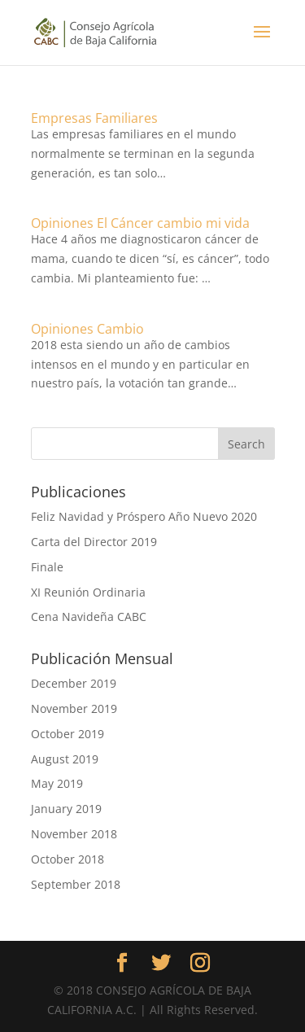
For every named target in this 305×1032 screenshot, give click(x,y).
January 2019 (66, 808)
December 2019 (73, 683)
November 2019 (74, 708)
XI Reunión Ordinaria (88, 592)
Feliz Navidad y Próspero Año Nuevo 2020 (144, 516)
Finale (47, 567)
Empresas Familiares (94, 118)
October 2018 (67, 859)
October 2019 (67, 733)
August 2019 (64, 759)
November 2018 (74, 834)
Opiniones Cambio (87, 329)
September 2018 (75, 884)
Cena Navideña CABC (88, 616)
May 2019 (57, 783)
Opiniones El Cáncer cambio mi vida (140, 223)
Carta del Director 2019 (94, 541)
